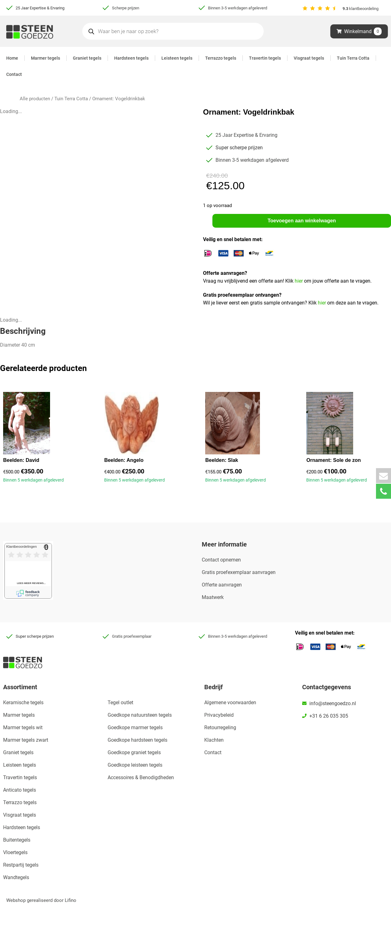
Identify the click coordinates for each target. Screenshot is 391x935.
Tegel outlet (120, 702)
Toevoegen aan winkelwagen (301, 220)
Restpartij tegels (20, 865)
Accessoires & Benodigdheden (141, 777)
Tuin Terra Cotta (353, 58)
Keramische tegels (23, 702)
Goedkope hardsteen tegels (137, 740)
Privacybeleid (219, 715)
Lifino (70, 900)
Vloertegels (15, 852)
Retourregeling (220, 727)
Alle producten (35, 98)
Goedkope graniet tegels (134, 752)
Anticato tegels (19, 790)
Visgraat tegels (309, 58)
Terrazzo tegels (220, 58)
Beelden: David (21, 460)
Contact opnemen (221, 560)
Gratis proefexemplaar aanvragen (239, 573)
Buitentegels (16, 840)
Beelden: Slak (221, 460)
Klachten (214, 740)
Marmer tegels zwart (25, 740)
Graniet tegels (87, 58)
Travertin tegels (265, 58)
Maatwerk (213, 598)
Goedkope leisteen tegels (135, 765)
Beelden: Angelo (124, 460)
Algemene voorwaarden (230, 702)
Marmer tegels (45, 58)
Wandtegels (16, 877)
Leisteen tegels (176, 58)
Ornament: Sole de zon (333, 460)
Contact (14, 74)
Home (12, 58)
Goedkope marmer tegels (135, 727)
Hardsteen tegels (131, 58)
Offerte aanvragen (222, 585)
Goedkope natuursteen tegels (140, 715)
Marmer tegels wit (23, 727)
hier (299, 281)
